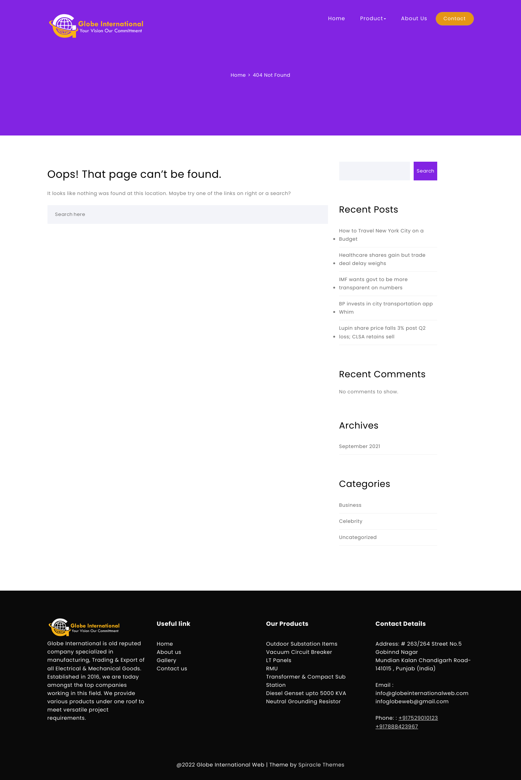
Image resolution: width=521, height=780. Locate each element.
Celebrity (351, 521)
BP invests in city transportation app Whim (386, 308)
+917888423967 (397, 726)
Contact (455, 18)
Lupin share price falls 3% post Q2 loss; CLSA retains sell (382, 332)
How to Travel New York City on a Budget (381, 235)
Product (373, 18)
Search (425, 170)
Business (350, 505)
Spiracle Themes (321, 764)
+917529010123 (418, 718)
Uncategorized (358, 537)
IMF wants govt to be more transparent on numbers (373, 283)
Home (336, 18)
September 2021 (359, 446)
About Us (414, 18)
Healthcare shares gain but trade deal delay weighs (382, 259)
